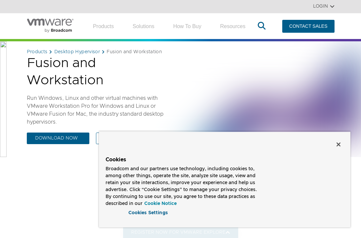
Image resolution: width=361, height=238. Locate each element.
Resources (232, 26)
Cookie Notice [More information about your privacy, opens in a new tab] (160, 203)
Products (103, 26)
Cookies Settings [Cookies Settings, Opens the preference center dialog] (148, 213)
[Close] (338, 144)
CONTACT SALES (308, 26)
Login (324, 6)
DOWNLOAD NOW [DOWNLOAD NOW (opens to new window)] (56, 138)
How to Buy (187, 26)
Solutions (144, 26)
